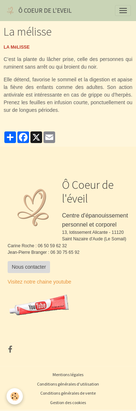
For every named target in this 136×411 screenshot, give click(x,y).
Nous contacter (29, 267)
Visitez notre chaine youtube (39, 282)
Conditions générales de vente (68, 393)
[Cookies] (15, 396)
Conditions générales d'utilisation (68, 384)
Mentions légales (68, 374)
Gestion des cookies (68, 402)
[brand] (38, 10)
